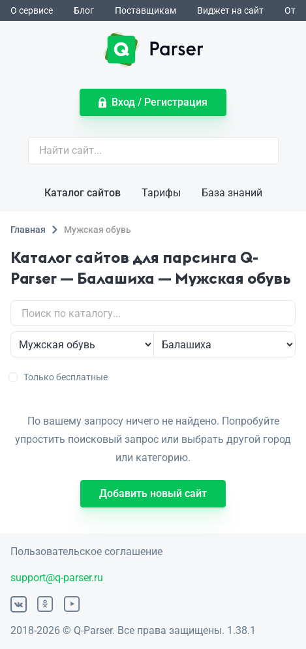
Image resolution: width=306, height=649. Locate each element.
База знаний (232, 193)
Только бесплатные (59, 377)
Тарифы (161, 193)
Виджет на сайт (230, 10)
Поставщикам (145, 10)
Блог (84, 10)
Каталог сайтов (82, 193)
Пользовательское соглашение (86, 551)
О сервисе (31, 10)
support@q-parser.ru (56, 577)
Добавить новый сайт (153, 493)
